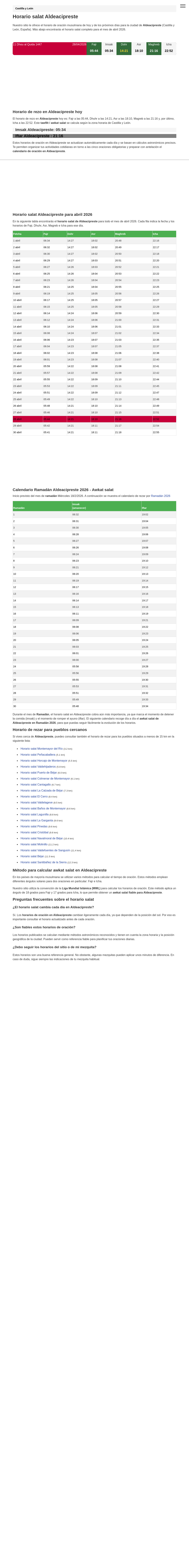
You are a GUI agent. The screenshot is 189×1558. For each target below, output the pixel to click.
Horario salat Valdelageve (37, 802)
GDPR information (24, 977)
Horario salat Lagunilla (35, 814)
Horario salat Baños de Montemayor (43, 808)
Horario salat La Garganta (37, 820)
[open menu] (182, 6)
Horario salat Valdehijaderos (38, 766)
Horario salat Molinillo (34, 844)
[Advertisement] (94, 85)
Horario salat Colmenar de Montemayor (45, 778)
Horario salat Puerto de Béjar (39, 772)
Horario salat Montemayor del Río (42, 748)
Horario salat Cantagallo (36, 784)
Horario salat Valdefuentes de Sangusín (45, 850)
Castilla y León (24, 8)
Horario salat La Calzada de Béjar (42, 790)
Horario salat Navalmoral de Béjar (42, 838)
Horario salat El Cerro (34, 796)
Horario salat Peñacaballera (38, 754)
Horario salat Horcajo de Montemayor (44, 760)
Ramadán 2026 (160, 495)
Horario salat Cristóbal (34, 832)
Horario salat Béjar (32, 856)
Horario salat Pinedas (34, 826)
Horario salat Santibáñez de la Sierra (44, 862)
